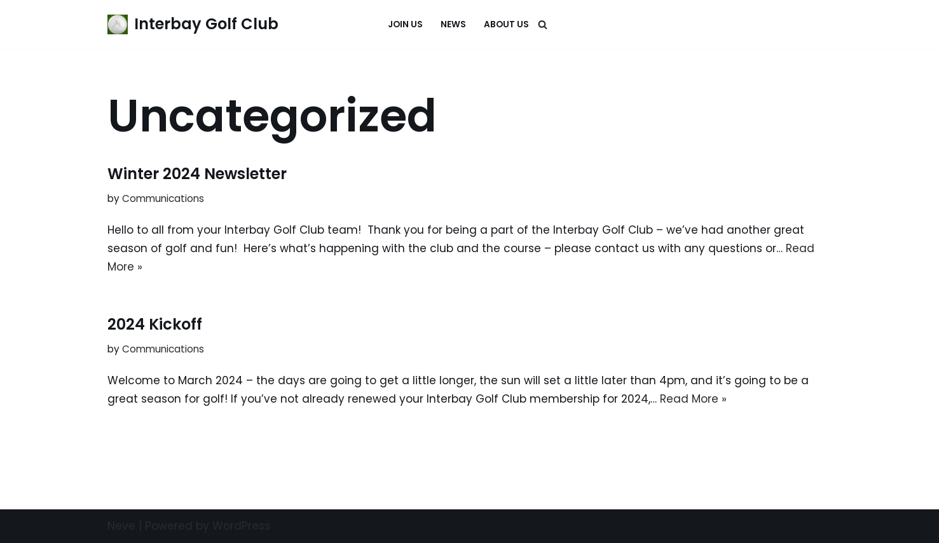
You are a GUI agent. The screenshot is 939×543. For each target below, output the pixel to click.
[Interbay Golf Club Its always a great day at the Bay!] (192, 24)
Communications (163, 198)
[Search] (542, 24)
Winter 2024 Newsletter (197, 173)
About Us (506, 24)
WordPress (241, 525)
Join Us (405, 24)
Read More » (693, 398)
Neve (121, 525)
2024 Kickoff (154, 324)
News (453, 24)
